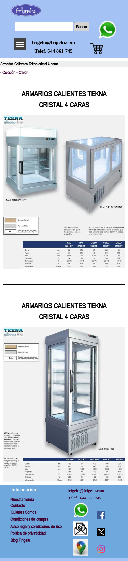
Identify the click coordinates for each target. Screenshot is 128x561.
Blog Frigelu (20, 540)
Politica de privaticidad (28, 533)
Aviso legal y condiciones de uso (36, 526)
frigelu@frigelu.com (53, 42)
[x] (101, 532)
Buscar (81, 26)
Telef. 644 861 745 (54, 51)
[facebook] (101, 515)
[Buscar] (44, 26)
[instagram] (101, 549)
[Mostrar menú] (20, 44)
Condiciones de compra (29, 519)
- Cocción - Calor (14, 72)
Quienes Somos (23, 512)
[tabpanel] (64, 94)
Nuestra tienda (22, 499)
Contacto (17, 505)
